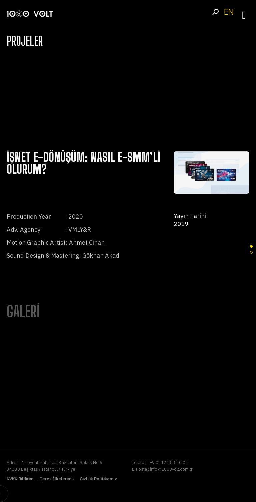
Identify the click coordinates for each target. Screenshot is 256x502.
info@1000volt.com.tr (171, 469)
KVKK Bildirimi (20, 479)
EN (229, 12)
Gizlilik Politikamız (98, 479)
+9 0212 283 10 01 (169, 462)
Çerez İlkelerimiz (57, 479)
